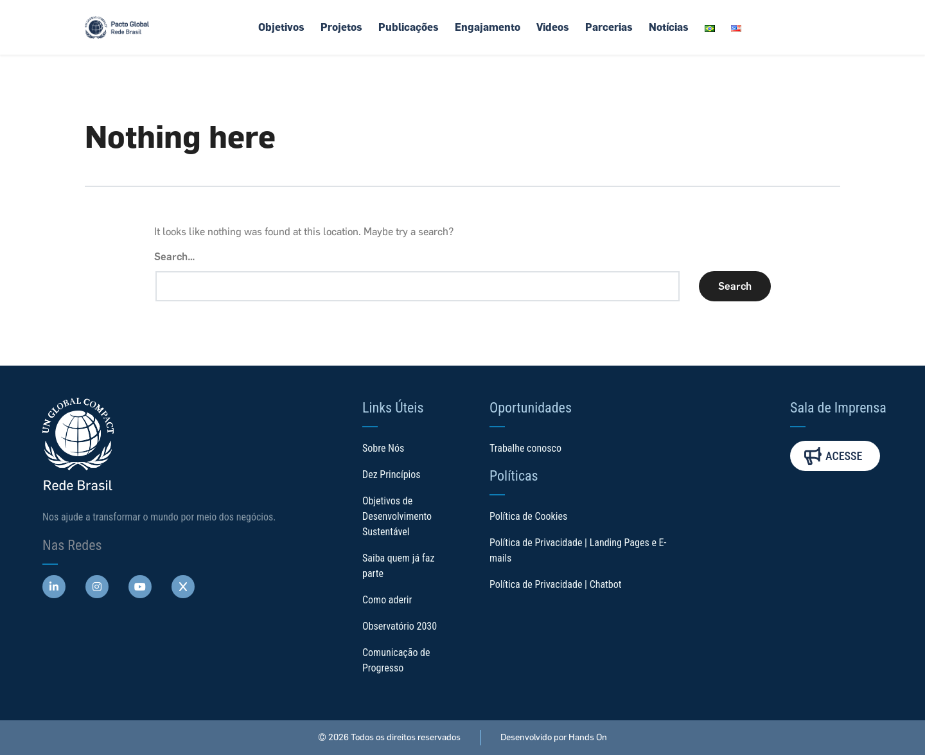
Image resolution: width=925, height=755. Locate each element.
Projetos (341, 27)
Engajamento (487, 27)
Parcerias (609, 27)
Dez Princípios (391, 474)
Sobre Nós (383, 448)
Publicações (408, 27)
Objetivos (281, 27)
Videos (552, 27)
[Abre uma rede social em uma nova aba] (54, 586)
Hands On (587, 737)
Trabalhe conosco (525, 448)
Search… (174, 257)
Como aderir (387, 600)
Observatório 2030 (399, 626)
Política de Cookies (528, 516)
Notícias (669, 27)
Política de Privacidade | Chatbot (555, 584)
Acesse (833, 456)
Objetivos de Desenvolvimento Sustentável (397, 516)
